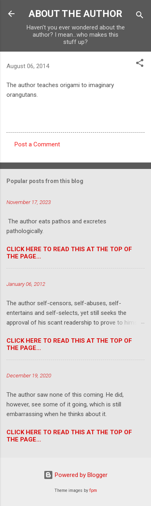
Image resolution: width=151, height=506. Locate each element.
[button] (140, 64)
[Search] (140, 16)
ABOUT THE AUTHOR (75, 13)
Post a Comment (37, 144)
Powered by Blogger (75, 475)
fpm (93, 490)
